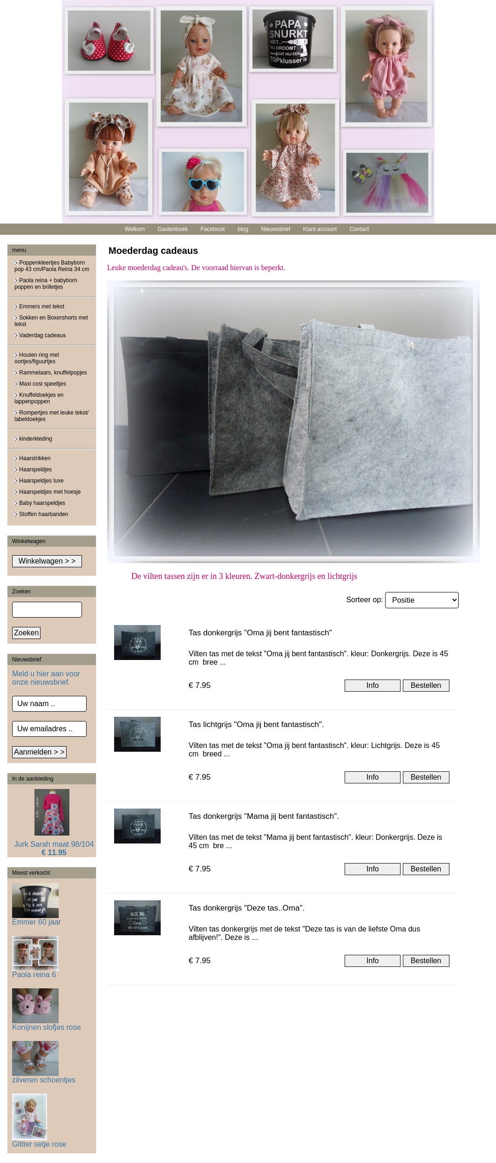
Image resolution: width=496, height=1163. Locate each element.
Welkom (135, 229)
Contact (359, 229)
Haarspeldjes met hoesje (47, 492)
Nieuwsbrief (276, 229)
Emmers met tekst (39, 306)
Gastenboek (172, 229)
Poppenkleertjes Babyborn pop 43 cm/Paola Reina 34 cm (51, 265)
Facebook (212, 229)
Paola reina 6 (35, 971)
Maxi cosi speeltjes (40, 384)
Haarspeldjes (33, 469)
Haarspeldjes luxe (39, 480)
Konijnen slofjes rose (46, 1024)
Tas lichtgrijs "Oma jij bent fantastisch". (256, 724)
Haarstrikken (32, 458)
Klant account (320, 229)
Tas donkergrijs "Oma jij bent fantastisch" (260, 632)
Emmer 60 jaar (36, 918)
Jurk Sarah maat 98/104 (54, 844)
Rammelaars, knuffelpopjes (50, 372)
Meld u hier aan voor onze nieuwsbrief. (46, 678)
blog (243, 229)
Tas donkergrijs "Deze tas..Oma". (247, 908)
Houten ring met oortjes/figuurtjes (36, 358)
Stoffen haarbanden (41, 514)
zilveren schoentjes (43, 1076)
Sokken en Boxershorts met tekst (51, 320)
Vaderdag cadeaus (40, 335)
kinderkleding (33, 438)
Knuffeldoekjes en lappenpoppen (39, 398)
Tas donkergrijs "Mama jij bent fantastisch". (264, 816)
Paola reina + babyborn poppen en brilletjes (45, 283)
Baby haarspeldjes (39, 503)
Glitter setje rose (39, 1141)
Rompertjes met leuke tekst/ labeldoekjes (51, 415)
